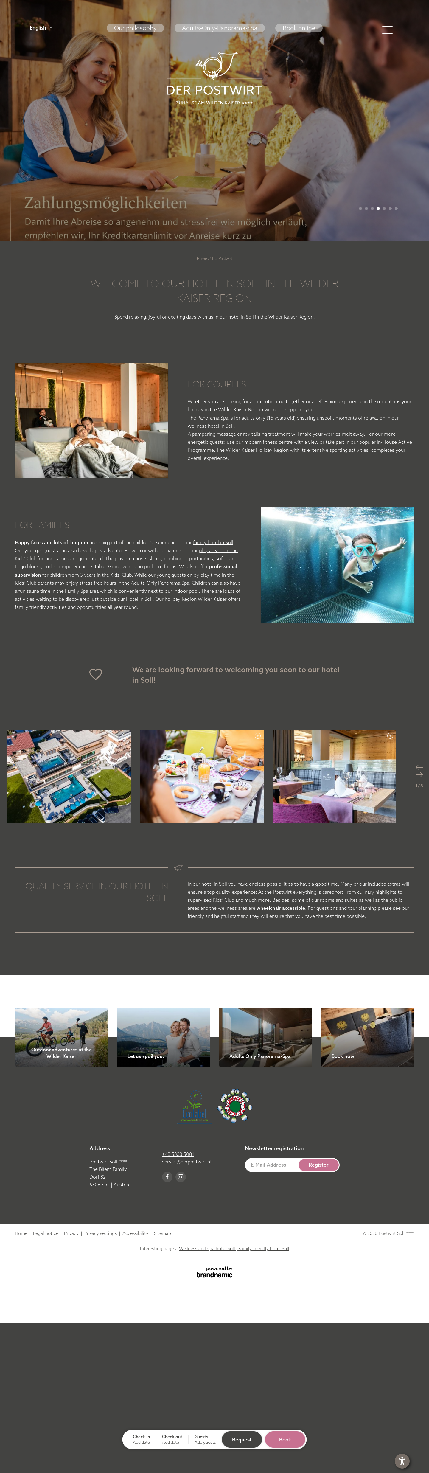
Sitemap (162, 1233)
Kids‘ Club (121, 575)
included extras (384, 884)
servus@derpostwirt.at (187, 1162)
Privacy (72, 1233)
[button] (64, 28)
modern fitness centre (268, 442)
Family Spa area (82, 591)
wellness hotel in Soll (211, 426)
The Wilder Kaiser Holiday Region (252, 450)
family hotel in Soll (213, 542)
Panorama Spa (212, 418)
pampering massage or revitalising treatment (241, 434)
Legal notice (46, 1233)
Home (202, 258)
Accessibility (136, 1233)
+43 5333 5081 (178, 1154)
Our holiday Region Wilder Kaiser (191, 599)
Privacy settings (101, 1233)
